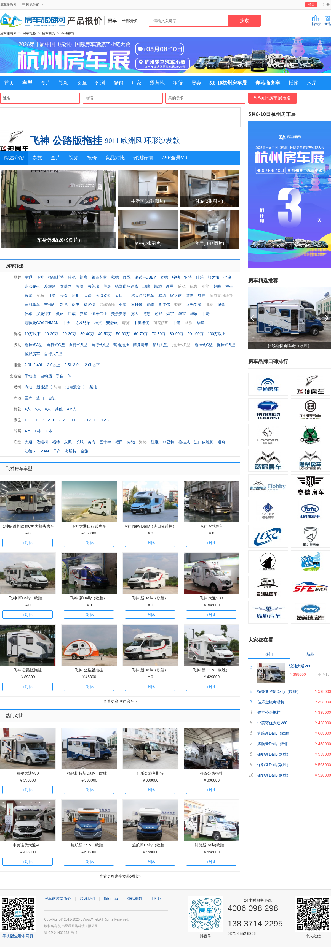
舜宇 (170, 313)
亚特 (188, 277)
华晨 (200, 323)
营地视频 (67, 34)
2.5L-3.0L (72, 365)
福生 (229, 286)
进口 (40, 398)
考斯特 (70, 451)
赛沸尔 (65, 286)
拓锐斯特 (56, 277)
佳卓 (28, 313)
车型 (27, 83)
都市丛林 (99, 277)
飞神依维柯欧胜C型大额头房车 (27, 526)
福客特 (89, 304)
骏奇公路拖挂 (211, 773)
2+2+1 (89, 420)
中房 (206, 313)
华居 (107, 286)
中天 (67, 323)
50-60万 (123, 334)
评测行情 (143, 158)
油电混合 (73, 387)
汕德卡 (30, 451)
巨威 (72, 313)
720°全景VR (174, 158)
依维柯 (42, 442)
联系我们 (87, 898)
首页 (9, 83)
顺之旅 (213, 277)
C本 (49, 431)
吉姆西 (50, 304)
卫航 (146, 286)
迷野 (158, 313)
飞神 (40, 277)
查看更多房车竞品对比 (120, 876)
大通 (28, 442)
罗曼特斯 (44, 313)
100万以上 (217, 334)
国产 (28, 398)
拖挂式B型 (226, 345)
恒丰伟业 (99, 313)
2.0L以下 (92, 365)
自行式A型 (100, 345)
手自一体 (63, 376)
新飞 (64, 304)
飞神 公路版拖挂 (66, 140)
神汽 (98, 323)
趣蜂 (217, 286)
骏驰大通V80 (28, 773)
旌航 (79, 286)
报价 (92, 158)
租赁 (178, 83)
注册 (326, 5)
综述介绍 (14, 158)
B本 (38, 431)
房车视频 (29, 34)
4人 (28, 409)
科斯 (76, 295)
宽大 (134, 313)
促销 (118, 83)
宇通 (28, 277)
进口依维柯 (203, 442)
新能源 (42, 387)
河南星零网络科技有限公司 (78, 926)
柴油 (93, 387)
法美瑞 (93, 286)
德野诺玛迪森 (126, 286)
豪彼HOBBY (145, 277)
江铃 (52, 295)
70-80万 (159, 334)
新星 (170, 286)
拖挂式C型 (203, 345)
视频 (64, 83)
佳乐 (200, 277)
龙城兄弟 (82, 323)
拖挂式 (184, 442)
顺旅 (158, 286)
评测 (100, 83)
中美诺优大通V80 (28, 845)
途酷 (150, 304)
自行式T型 (53, 354)
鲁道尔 (164, 304)
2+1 (51, 420)
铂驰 (72, 277)
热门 (269, 654)
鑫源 (162, 295)
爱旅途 (50, 286)
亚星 (123, 304)
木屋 (312, 83)
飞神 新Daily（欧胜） (27, 598)
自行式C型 (56, 345)
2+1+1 (74, 420)
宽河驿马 (32, 304)
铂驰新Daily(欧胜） (211, 845)
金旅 (84, 451)
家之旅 (176, 295)
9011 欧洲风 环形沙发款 (142, 141)
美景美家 (119, 313)
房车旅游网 (8, 5)
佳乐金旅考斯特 (150, 773)
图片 (45, 83)
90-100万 (196, 334)
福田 (119, 442)
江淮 (155, 442)
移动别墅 (160, 345)
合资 (52, 398)
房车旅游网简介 (57, 898)
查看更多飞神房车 (120, 701)
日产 (57, 451)
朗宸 (83, 277)
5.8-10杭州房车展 (228, 83)
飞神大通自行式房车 (88, 526)
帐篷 (293, 83)
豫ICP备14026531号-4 (60, 933)
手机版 (156, 898)
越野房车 (32, 354)
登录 (311, 5)
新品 (327, 20)
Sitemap (111, 898)
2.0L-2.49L (34, 365)
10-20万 (51, 334)
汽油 (28, 387)
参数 (37, 158)
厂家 (137, 83)
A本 (28, 431)
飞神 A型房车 (211, 526)
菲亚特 (168, 442)
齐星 (83, 313)
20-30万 (69, 334)
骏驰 (176, 277)
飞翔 (146, 313)
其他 (59, 409)
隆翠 (127, 277)
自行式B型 (78, 345)
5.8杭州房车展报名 (272, 98)
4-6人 (71, 409)
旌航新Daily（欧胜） (88, 845)
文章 (82, 83)
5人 (38, 409)
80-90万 (176, 334)
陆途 (190, 295)
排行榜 (316, 20)
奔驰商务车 (267, 83)
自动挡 (46, 376)
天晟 (88, 295)
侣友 (75, 304)
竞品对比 (115, 158)
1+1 (34, 420)
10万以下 (33, 334)
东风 (68, 442)
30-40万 (87, 334)
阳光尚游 (193, 304)
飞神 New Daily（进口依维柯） (150, 526)
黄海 (91, 442)
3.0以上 (53, 365)
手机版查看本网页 (17, 936)
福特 (56, 442)
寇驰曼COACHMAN (42, 323)
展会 (196, 83)
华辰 (194, 313)
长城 (80, 442)
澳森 (221, 304)
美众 (64, 295)
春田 (119, 295)
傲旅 (60, 313)
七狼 (227, 277)
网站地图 (134, 898)
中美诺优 (141, 323)
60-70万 (141, 334)
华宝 (182, 313)
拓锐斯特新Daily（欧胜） (88, 773)
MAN (44, 451)
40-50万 (105, 334)
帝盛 (28, 295)
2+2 (61, 420)
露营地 (157, 83)
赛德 (164, 277)
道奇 (221, 442)
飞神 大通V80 (211, 598)
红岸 (201, 295)
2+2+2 (104, 420)
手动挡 (30, 376)
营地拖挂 (121, 345)
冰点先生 (32, 286)
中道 (177, 323)
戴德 (115, 277)
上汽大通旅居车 (140, 295)
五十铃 (105, 442)
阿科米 (136, 304)
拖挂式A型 (33, 345)
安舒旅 (112, 323)
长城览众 (103, 295)
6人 (48, 409)
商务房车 (140, 345)
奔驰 (131, 442)
